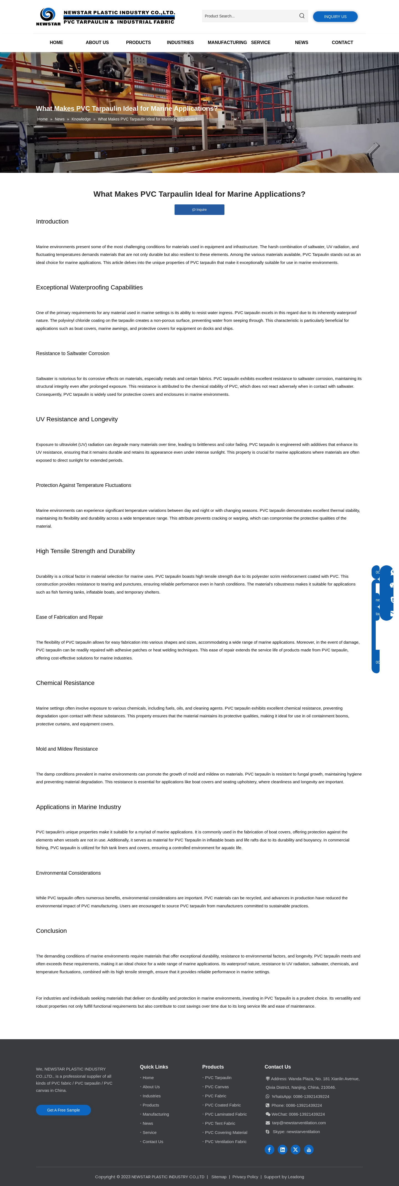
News (148, 1123)
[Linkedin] (282, 1149)
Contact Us (153, 1141)
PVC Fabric (215, 1095)
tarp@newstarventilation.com (299, 1122)
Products (151, 1105)
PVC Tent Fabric (220, 1123)
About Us (151, 1086)
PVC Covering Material (226, 1132)
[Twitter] (295, 1149)
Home (148, 1077)
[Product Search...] (249, 16)
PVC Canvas (217, 1086)
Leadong (296, 1176)
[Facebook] (269, 1149)
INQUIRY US (335, 16)
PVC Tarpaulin (316, 254)
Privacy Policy (245, 1176)
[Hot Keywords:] (302, 16)
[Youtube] (309, 1149)
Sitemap (219, 1176)
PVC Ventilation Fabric (226, 1141)
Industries (152, 1095)
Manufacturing (156, 1114)
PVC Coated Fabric (223, 1105)
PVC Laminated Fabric (226, 1114)
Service (150, 1132)
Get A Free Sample (63, 1110)
